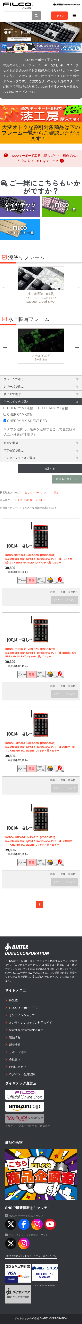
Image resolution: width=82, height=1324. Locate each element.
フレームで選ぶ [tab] (41, 379)
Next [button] (77, 287)
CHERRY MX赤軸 (18, 414)
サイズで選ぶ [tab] (41, 394)
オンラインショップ (22, 1015)
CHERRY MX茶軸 (18, 408)
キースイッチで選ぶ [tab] (41, 401)
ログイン (59, 15)
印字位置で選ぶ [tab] (41, 450)
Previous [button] (5, 287)
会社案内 (14, 1059)
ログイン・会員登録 (22, 1074)
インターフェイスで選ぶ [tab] (41, 458)
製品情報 (14, 1037)
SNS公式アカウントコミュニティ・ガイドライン (31, 1256)
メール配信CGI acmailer (45, 1285)
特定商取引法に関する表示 (26, 1030)
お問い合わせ (17, 1067)
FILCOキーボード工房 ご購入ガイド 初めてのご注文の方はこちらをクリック (41, 158)
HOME (13, 1000)
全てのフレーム (33, 492)
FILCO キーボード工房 (23, 1007)
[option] (41, 287)
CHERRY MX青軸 (53, 408)
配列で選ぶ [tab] (41, 443)
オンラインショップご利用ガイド (30, 1022)
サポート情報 (17, 1052)
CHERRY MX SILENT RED (25, 421)
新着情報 (14, 1044)
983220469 (44, 1277)
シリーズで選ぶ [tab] (41, 386)
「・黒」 (54, 492)
